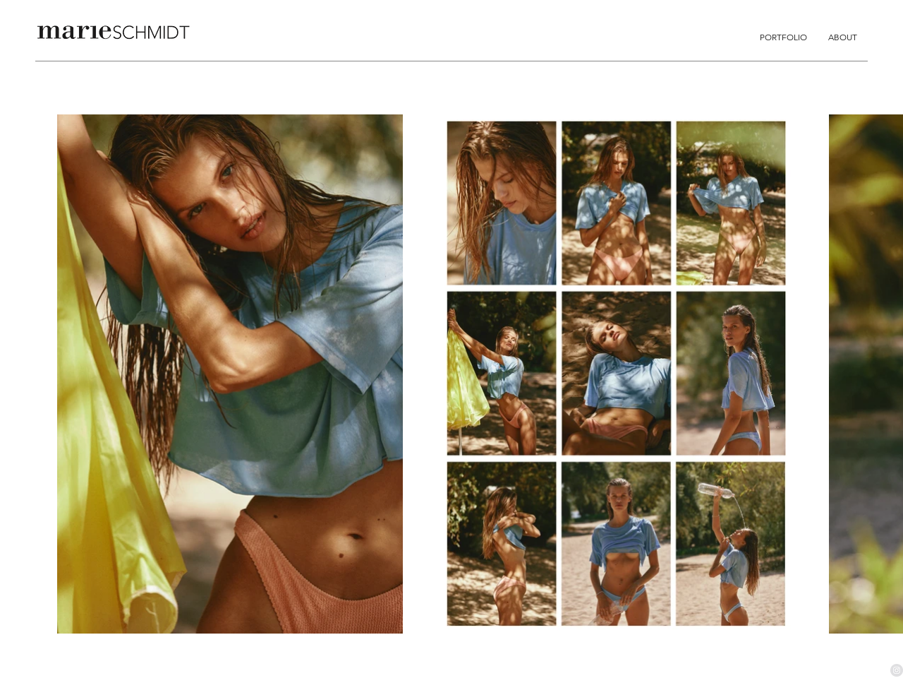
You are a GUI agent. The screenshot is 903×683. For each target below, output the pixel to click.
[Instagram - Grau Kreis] (896, 670)
